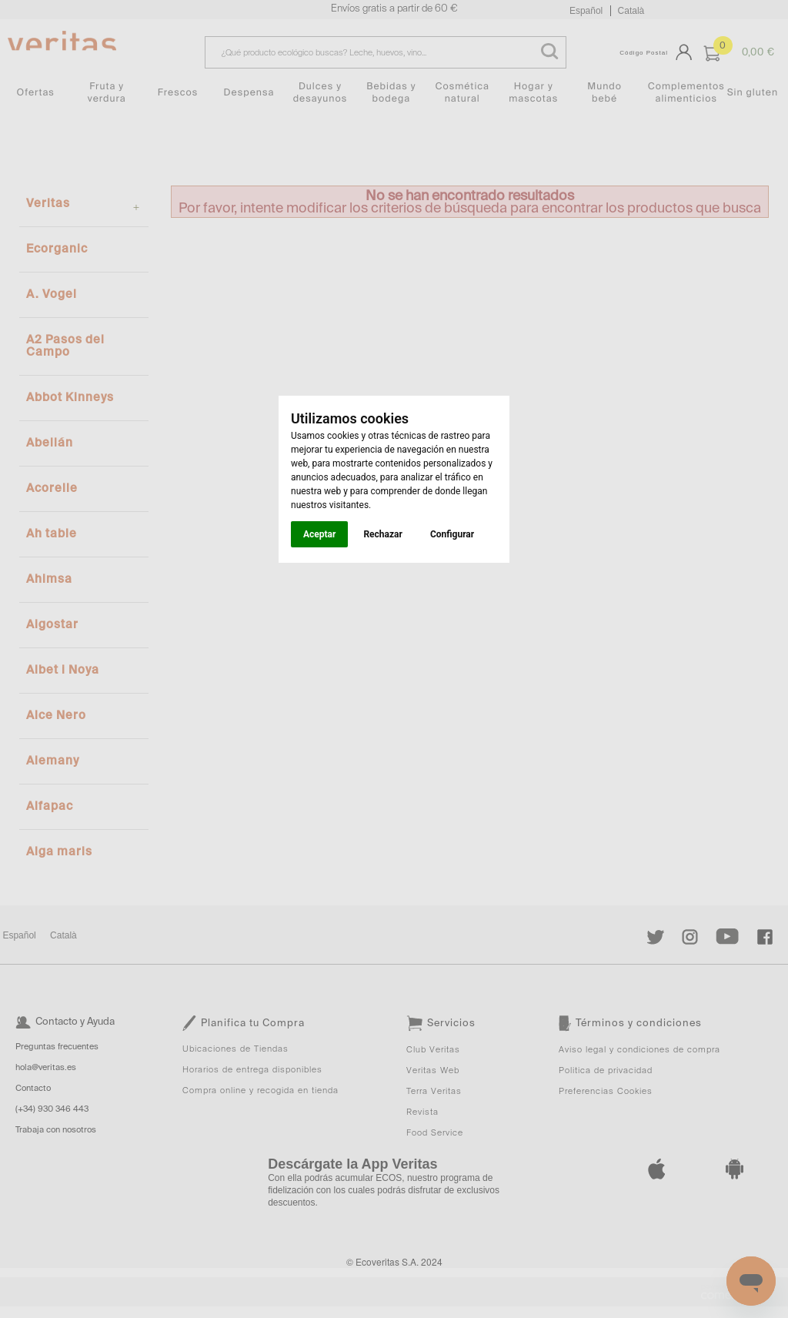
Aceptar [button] (319, 534)
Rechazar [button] (382, 534)
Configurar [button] (452, 534)
